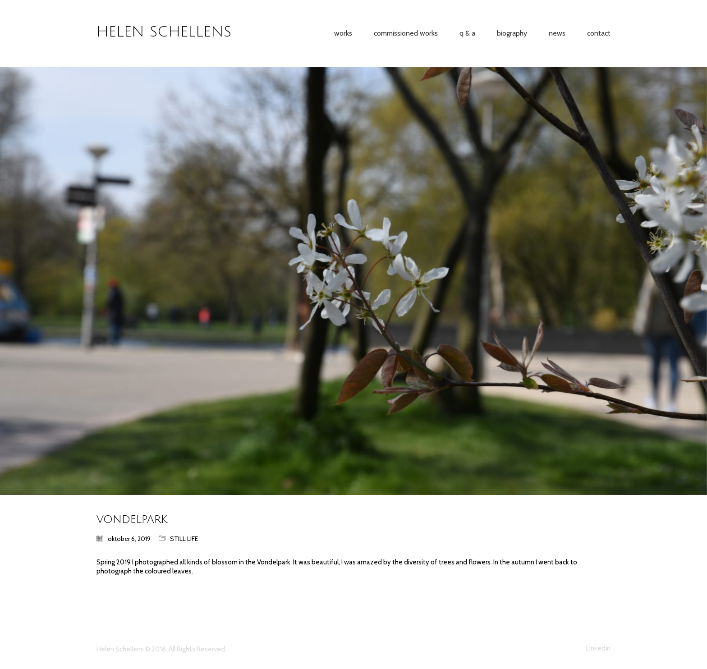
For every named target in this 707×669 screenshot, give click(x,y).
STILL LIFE (184, 539)
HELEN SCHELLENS (163, 32)
